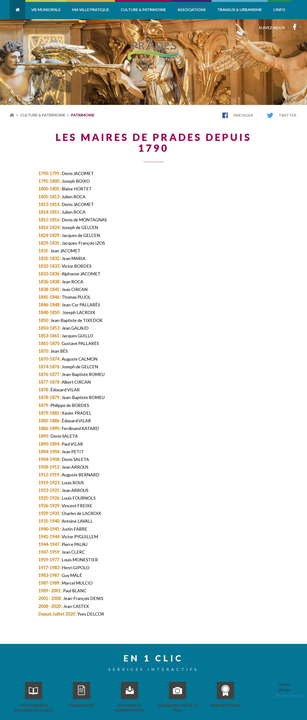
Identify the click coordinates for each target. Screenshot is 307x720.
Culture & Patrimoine (143, 9)
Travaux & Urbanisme (239, 9)
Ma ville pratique (90, 9)
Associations (191, 9)
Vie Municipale (46, 9)
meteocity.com (291, 695)
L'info (279, 9)
